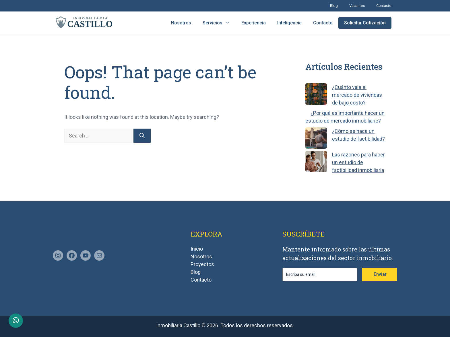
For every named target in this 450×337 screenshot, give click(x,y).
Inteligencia (289, 23)
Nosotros (181, 23)
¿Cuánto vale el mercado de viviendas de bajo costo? (357, 95)
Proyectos (202, 264)
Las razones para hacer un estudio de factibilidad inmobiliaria (358, 162)
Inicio (197, 249)
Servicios (219, 23)
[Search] (142, 136)
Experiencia (253, 23)
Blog (334, 5)
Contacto (383, 5)
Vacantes (357, 5)
